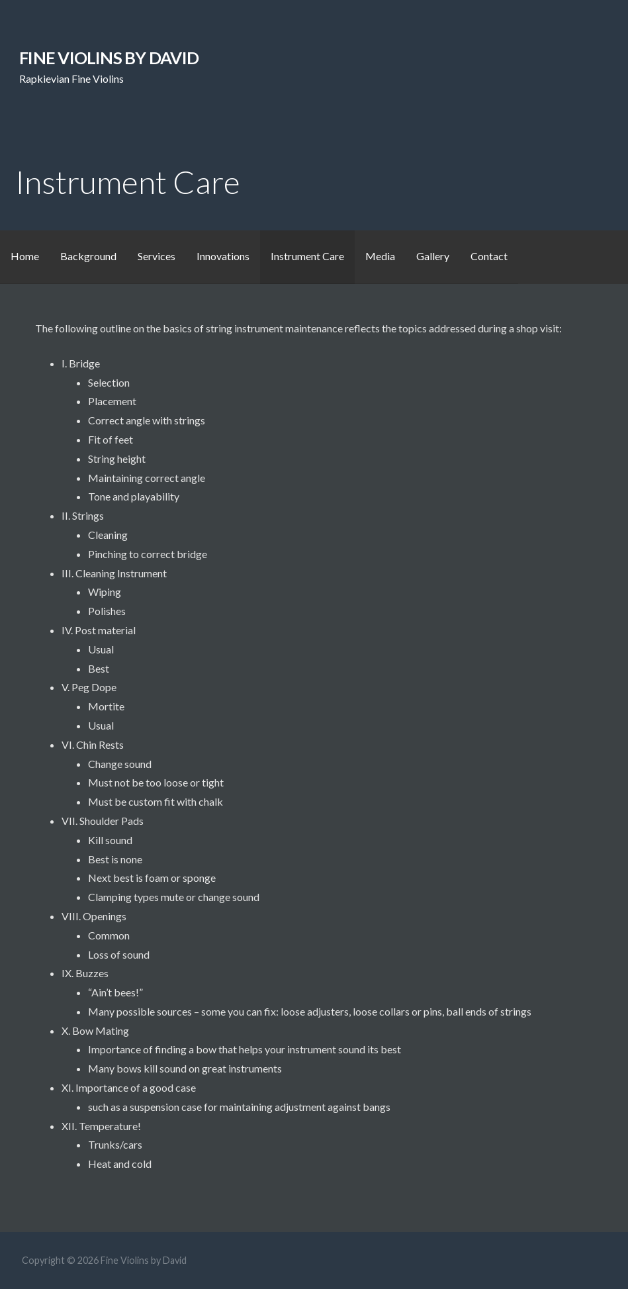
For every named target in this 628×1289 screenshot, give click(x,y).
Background (88, 256)
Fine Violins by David (109, 58)
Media (380, 256)
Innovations (223, 256)
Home (25, 256)
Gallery (432, 256)
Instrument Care (307, 256)
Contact (489, 256)
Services (156, 256)
